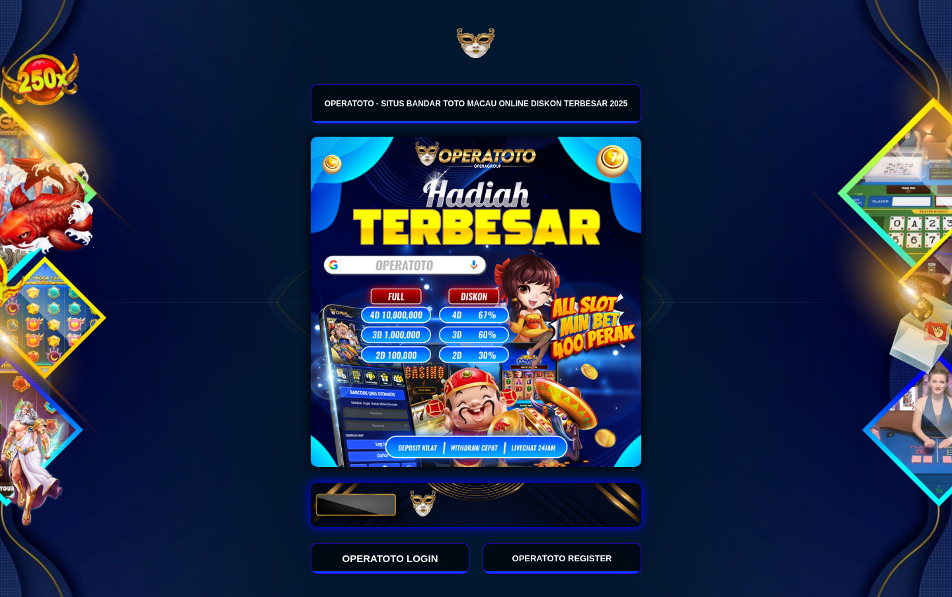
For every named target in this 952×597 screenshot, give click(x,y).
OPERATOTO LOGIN (390, 558)
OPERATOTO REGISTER (562, 558)
